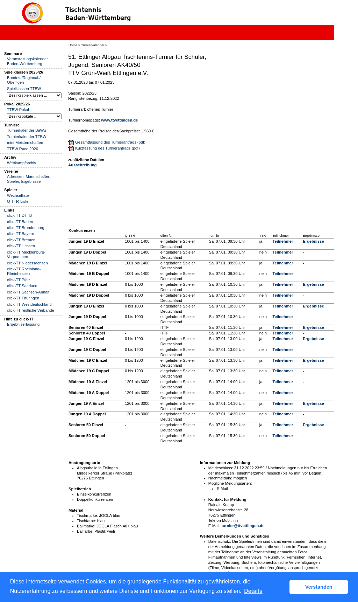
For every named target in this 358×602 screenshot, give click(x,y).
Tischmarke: (87, 515)
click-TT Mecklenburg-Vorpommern (26, 254)
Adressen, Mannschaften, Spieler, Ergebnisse (29, 178)
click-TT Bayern (20, 233)
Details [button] (253, 591)
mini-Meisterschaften (25, 142)
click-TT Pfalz (18, 280)
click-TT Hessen (21, 246)
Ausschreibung (82, 165)
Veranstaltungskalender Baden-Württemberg (27, 61)
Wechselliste (18, 195)
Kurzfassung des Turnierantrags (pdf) (107, 148)
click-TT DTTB (19, 215)
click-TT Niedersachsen (27, 263)
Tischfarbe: (86, 521)
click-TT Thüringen (23, 298)
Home (73, 45)
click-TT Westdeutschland (29, 304)
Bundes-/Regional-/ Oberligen (24, 80)
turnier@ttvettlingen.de (243, 526)
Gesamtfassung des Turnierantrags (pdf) (110, 142)
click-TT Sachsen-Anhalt (28, 292)
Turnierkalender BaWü (26, 130)
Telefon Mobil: (220, 520)
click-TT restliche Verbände (30, 310)
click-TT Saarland (22, 286)
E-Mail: (214, 526)
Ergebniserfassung (23, 324)
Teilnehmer (283, 241)
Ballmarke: (86, 526)
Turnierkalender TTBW (26, 136)
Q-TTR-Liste (18, 201)
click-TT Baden (20, 222)
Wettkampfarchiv (21, 163)
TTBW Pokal (18, 110)
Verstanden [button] (318, 587)
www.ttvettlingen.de (119, 120)
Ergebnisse (313, 241)
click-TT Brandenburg (25, 228)
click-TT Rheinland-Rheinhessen (24, 271)
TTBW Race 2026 (22, 149)
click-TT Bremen (21, 240)
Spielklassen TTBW (24, 89)
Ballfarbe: (85, 531)
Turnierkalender (92, 45)
